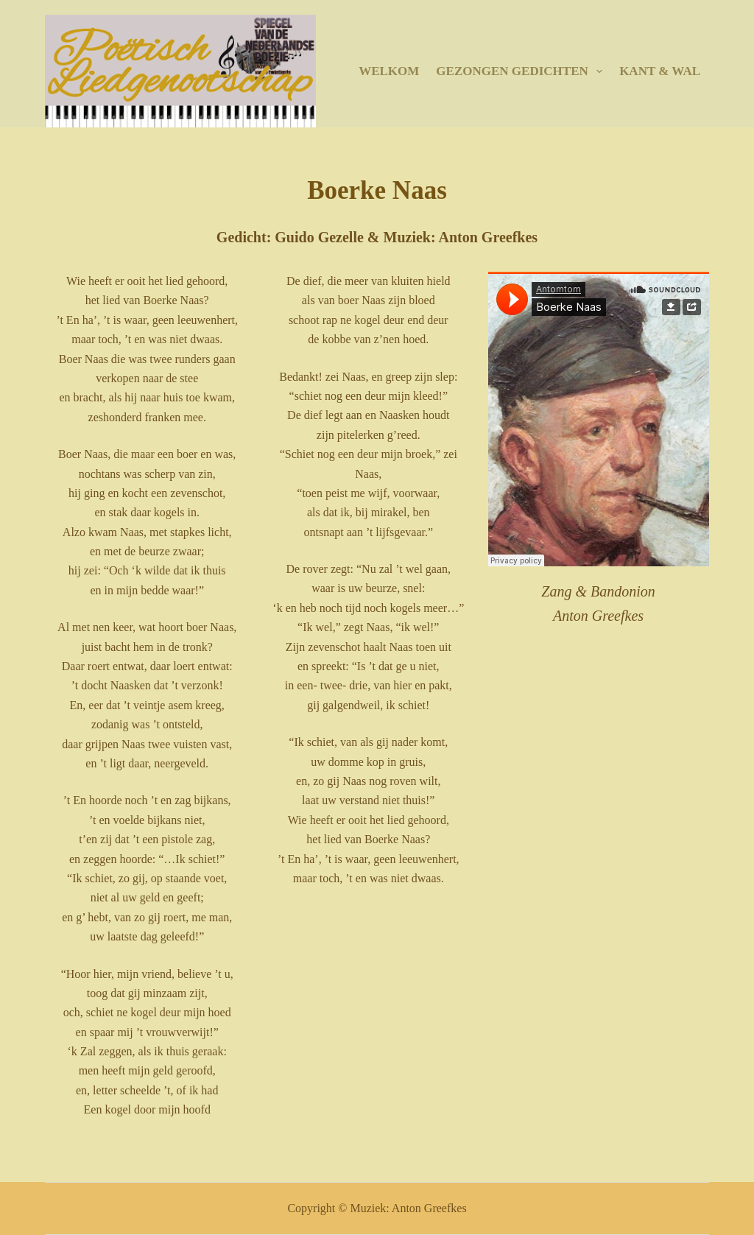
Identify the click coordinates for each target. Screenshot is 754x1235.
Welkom (389, 71)
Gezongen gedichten (522, 71)
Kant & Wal (659, 71)
